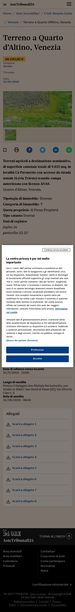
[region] (37, 306)
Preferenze (37, 350)
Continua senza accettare (56, 250)
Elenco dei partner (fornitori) (22, 340)
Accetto (37, 358)
